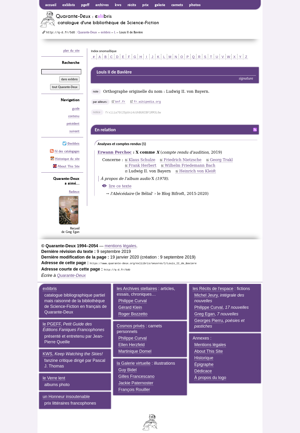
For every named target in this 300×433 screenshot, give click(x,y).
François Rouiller (134, 385)
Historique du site (67, 155)
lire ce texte (120, 186)
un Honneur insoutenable (66, 392)
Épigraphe (204, 360)
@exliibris (73, 141)
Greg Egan (204, 309)
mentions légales (120, 241)
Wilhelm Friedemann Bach (190, 165)
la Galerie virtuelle (133, 359)
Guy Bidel (127, 365)
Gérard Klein (130, 303)
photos (195, 5)
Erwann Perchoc (115, 152)
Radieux (74, 188)
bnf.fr (120, 102)
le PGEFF (52, 319)
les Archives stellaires (137, 284)
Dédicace (203, 366)
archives (102, 5)
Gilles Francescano (136, 372)
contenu (73, 115)
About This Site (68, 162)
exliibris (68, 5)
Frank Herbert (142, 165)
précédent (73, 122)
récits (132, 5)
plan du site (71, 50)
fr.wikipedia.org (147, 102)
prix (145, 5)
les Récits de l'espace (213, 284)
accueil (50, 5)
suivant (74, 129)
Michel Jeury (206, 291)
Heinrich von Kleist (197, 171)
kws (118, 5)
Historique (203, 353)
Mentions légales (210, 340)
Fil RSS (255, 129)
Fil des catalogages (67, 148)
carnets (177, 5)
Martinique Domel (134, 347)
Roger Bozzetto (132, 309)
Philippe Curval (132, 296)
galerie (160, 5)
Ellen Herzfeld (131, 340)
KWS (47, 349)
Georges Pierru (208, 316)
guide (75, 108)
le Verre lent (54, 373)
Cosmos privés (131, 321)
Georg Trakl (221, 160)
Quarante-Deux (87, 32)
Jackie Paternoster (135, 378)
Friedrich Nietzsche (182, 160)
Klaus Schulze (142, 160)
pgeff (85, 5)
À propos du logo (210, 373)
